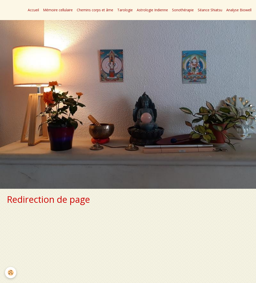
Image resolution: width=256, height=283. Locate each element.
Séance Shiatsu (210, 10)
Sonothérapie (183, 10)
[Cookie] (10, 272)
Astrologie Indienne (152, 10)
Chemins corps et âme (95, 10)
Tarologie (125, 10)
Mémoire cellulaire (58, 10)
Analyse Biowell (239, 10)
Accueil (33, 10)
